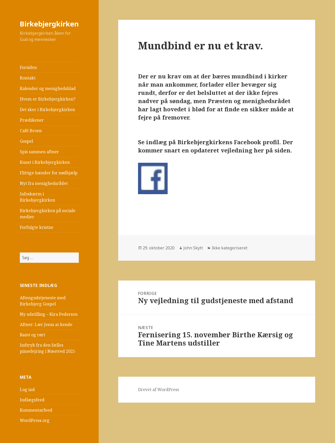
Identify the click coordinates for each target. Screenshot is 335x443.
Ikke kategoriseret (229, 248)
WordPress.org (34, 420)
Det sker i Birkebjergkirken (47, 109)
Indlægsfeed (32, 400)
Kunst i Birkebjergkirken (45, 162)
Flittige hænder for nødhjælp (49, 173)
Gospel (26, 141)
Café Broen (31, 130)
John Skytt (193, 248)
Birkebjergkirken (49, 24)
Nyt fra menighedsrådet (44, 183)
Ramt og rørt (32, 335)
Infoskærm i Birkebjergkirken (37, 197)
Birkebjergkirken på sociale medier (47, 214)
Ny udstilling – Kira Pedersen (49, 314)
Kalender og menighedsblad (48, 88)
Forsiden (28, 67)
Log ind (27, 389)
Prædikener (32, 120)
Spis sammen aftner (39, 152)
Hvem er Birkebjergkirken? (47, 99)
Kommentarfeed (36, 410)
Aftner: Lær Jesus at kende (46, 324)
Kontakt (28, 78)
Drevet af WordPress (158, 389)
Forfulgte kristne (36, 227)
